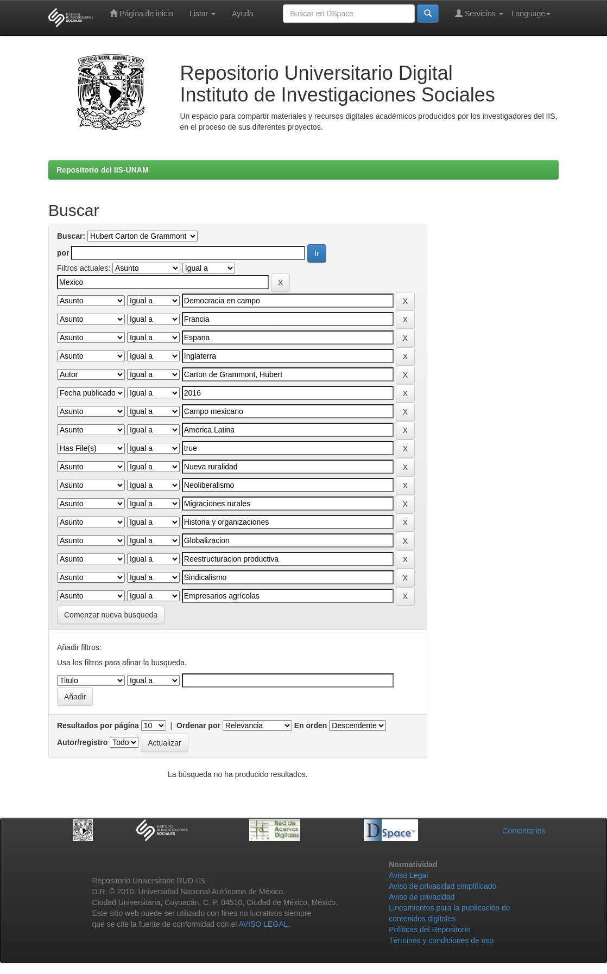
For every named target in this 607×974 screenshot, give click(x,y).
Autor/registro (82, 742)
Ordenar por (198, 725)
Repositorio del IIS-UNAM (102, 169)
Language (531, 13)
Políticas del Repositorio (429, 929)
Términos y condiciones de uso (441, 940)
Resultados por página (98, 725)
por (63, 253)
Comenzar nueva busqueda (110, 614)
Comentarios (523, 830)
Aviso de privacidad (421, 897)
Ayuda (242, 13)
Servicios (479, 13)
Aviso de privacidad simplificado (442, 886)
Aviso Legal (408, 875)
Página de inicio (141, 13)
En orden (310, 725)
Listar (202, 13)
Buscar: (71, 236)
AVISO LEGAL (263, 924)
